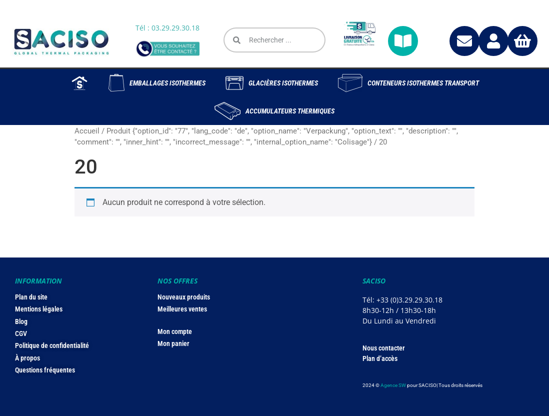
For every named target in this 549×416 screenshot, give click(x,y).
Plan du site (31, 297)
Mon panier (174, 344)
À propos (27, 358)
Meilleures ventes (182, 309)
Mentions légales (38, 309)
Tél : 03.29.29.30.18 (168, 27)
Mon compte (175, 332)
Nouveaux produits (184, 297)
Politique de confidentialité (52, 346)
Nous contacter (383, 348)
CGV (21, 334)
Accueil (87, 131)
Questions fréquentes (45, 370)
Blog (21, 322)
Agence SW (393, 385)
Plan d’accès (380, 358)
